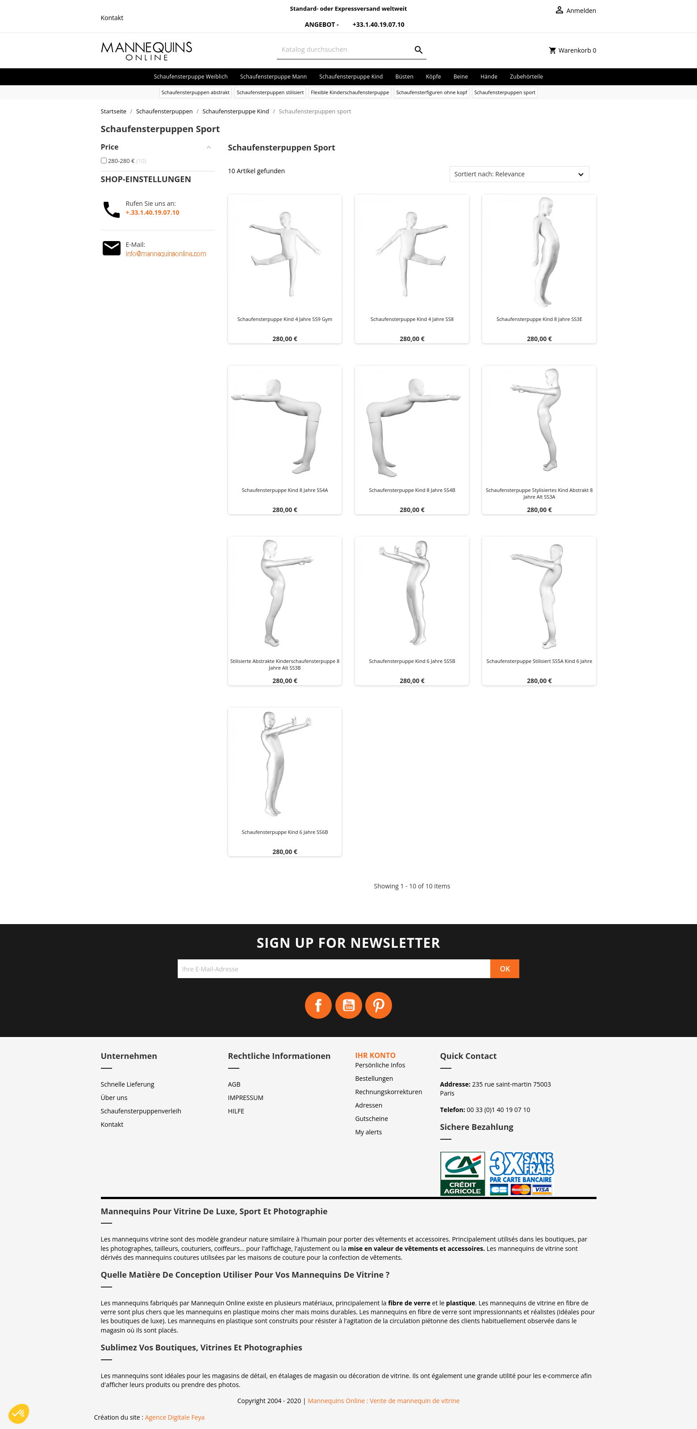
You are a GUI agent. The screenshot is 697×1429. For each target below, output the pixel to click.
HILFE (236, 1111)
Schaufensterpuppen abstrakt (196, 92)
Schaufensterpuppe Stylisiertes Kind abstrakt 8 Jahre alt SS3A (539, 493)
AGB (234, 1084)
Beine (461, 76)
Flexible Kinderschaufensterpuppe (350, 92)
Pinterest (378, 1005)
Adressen (369, 1105)
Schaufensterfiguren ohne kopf (431, 92)
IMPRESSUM (246, 1097)
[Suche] (351, 49)
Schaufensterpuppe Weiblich (191, 76)
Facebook (318, 1005)
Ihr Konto (375, 1055)
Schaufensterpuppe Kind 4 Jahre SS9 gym (285, 319)
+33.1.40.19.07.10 (372, 24)
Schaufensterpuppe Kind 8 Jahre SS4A (285, 490)
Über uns (114, 1097)
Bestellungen (374, 1078)
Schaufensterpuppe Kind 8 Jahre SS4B (412, 490)
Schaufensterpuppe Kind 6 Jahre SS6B (285, 832)
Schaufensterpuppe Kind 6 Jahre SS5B (412, 661)
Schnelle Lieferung (127, 1084)
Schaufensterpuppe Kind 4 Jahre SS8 (412, 319)
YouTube (348, 1005)
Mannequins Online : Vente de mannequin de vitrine (383, 1400)
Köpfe (433, 76)
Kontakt (112, 17)
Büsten (404, 76)
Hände (488, 76)
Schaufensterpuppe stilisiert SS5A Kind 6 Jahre (540, 661)
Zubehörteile (526, 76)
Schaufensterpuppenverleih (141, 1111)
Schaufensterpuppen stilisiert (270, 92)
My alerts (368, 1132)
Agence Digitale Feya (175, 1417)
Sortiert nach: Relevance (490, 174)
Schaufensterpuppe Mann (273, 76)
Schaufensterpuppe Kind (351, 76)
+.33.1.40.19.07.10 (152, 212)
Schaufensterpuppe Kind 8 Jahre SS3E (539, 319)
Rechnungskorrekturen (388, 1091)
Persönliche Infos (380, 1065)
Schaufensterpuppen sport (504, 92)
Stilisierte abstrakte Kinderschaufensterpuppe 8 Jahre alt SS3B (285, 664)
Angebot (314, 24)
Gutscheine (371, 1118)
